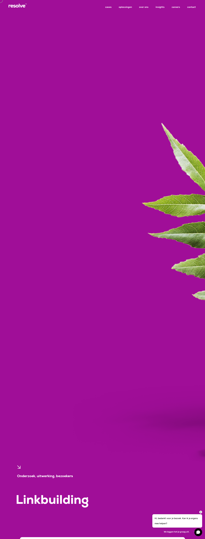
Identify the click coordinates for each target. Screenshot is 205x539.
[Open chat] (198, 532)
